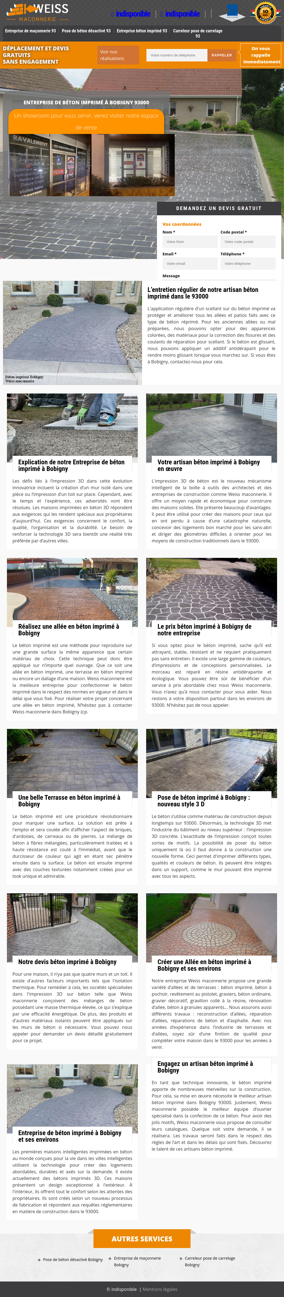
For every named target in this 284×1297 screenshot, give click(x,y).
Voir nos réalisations (112, 55)
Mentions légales (160, 1289)
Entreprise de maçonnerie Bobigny (137, 1261)
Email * (170, 254)
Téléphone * (232, 254)
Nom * (169, 232)
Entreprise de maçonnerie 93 (30, 30)
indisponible (130, 14)
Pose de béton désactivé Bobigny (73, 1259)
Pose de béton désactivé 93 (86, 30)
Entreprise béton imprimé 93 (142, 30)
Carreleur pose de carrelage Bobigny (210, 1261)
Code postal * (233, 232)
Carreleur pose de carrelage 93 (197, 33)
